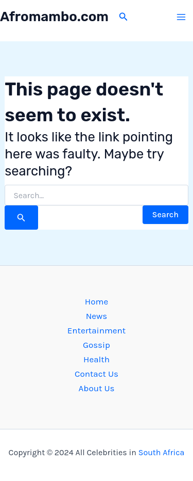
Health (96, 359)
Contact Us (96, 373)
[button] (123, 17)
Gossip (96, 345)
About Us (97, 388)
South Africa (161, 452)
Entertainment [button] (96, 330)
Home (96, 301)
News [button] (97, 316)
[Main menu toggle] (182, 17)
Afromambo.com (54, 17)
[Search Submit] (21, 217)
